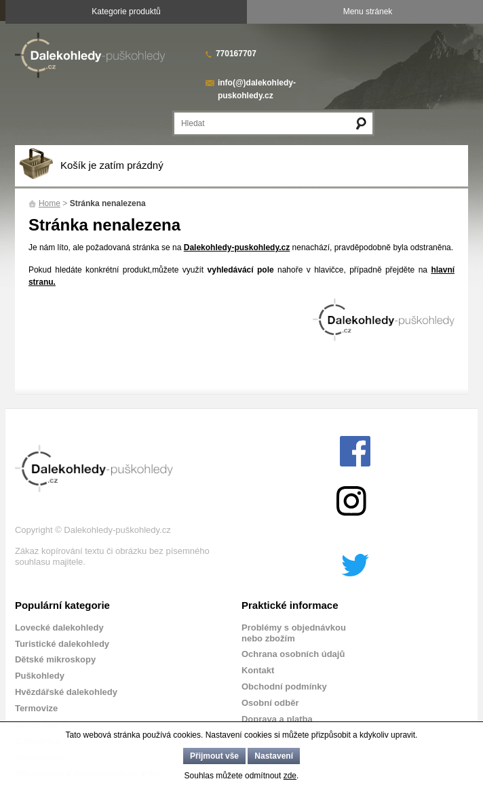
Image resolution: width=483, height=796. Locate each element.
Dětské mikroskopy (55, 659)
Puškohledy (39, 676)
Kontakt (258, 670)
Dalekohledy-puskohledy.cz (237, 247)
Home (49, 203)
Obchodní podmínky (284, 686)
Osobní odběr (270, 703)
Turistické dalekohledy (62, 644)
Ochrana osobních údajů (293, 654)
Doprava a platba (277, 719)
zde (290, 775)
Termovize (36, 708)
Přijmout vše (214, 756)
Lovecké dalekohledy (59, 627)
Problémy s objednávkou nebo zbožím (294, 632)
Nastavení (273, 756)
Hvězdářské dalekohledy (66, 692)
